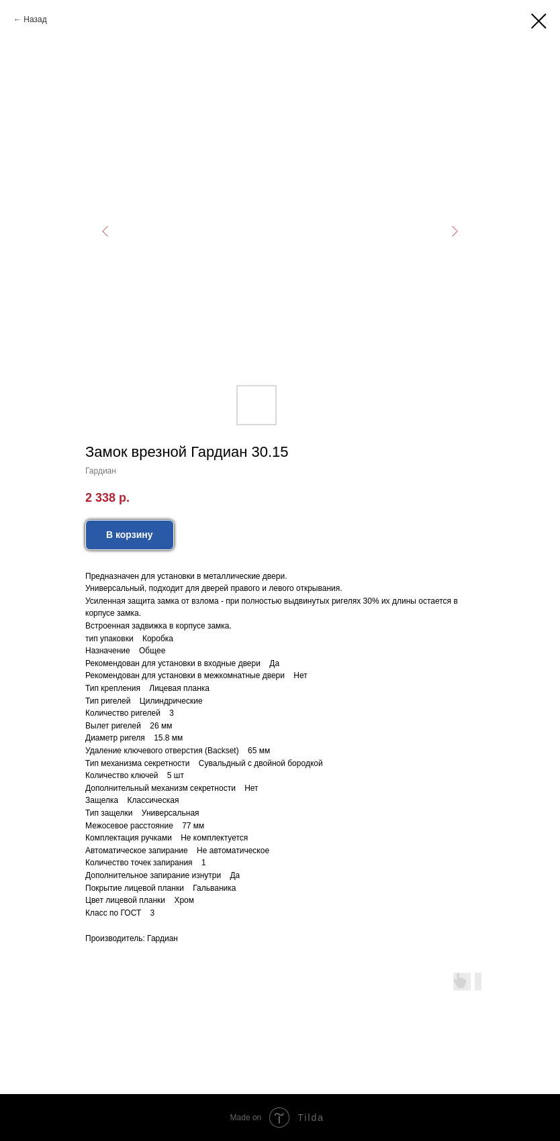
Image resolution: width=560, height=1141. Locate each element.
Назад (35, 19)
